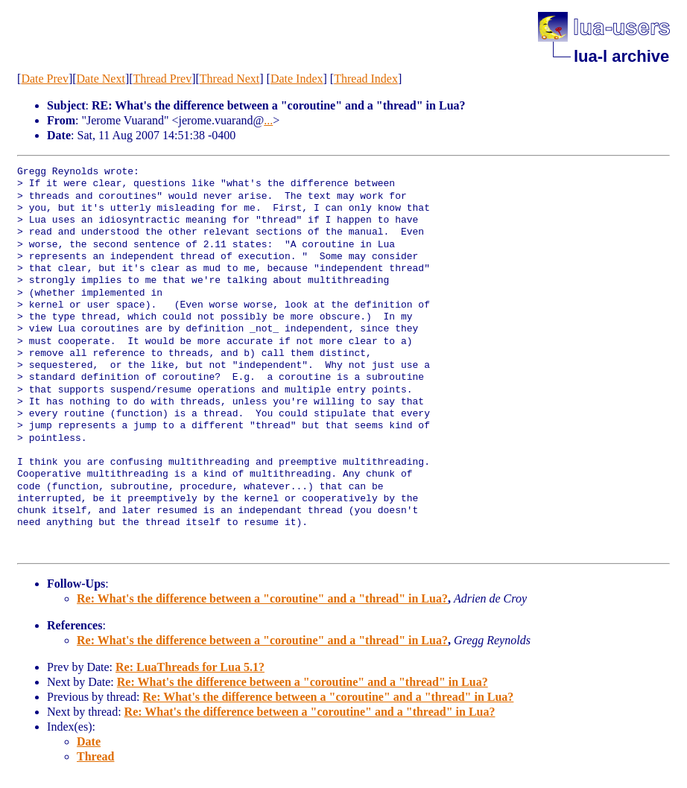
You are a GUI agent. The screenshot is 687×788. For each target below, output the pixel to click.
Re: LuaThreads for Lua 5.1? (190, 667)
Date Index (296, 78)
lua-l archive (621, 56)
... (268, 120)
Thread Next (229, 78)
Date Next (101, 78)
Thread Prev (162, 78)
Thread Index (366, 78)
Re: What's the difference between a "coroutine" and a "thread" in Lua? (262, 598)
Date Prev (45, 78)
